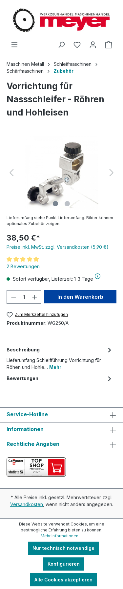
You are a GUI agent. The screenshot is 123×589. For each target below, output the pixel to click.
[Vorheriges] (11, 172)
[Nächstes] (111, 172)
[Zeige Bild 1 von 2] (55, 203)
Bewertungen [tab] (60, 378)
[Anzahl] (24, 297)
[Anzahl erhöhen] (35, 297)
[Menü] (14, 44)
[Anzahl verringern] (13, 297)
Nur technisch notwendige (63, 548)
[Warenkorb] (108, 44)
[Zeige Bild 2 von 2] (67, 203)
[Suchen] (61, 44)
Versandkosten (26, 504)
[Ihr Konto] (93, 44)
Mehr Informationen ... (61, 535)
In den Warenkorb (80, 297)
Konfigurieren (64, 564)
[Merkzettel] (77, 44)
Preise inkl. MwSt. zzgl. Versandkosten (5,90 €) (58, 247)
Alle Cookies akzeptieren (63, 579)
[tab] (60, 358)
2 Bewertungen (23, 266)
